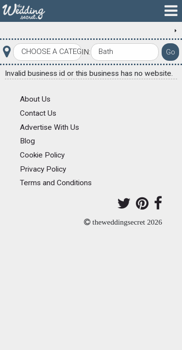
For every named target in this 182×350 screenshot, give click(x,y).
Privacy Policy (43, 169)
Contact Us (38, 113)
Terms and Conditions (56, 182)
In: (86, 52)
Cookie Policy (42, 155)
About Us (35, 99)
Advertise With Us (49, 127)
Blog (27, 141)
